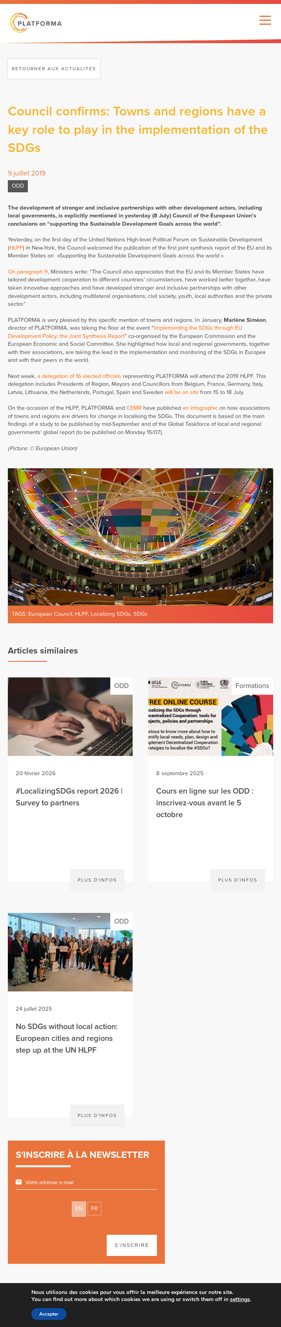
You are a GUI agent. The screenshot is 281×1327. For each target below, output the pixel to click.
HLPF (16, 248)
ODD (18, 186)
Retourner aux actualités (54, 68)
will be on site (182, 392)
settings (240, 1299)
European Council (50, 614)
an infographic (200, 408)
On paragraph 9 (28, 271)
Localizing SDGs (111, 614)
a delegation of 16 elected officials (79, 376)
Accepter (48, 1314)
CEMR (134, 408)
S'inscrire (132, 1245)
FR (94, 1208)
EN (78, 1208)
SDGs (140, 614)
